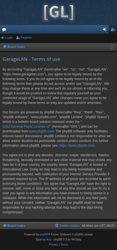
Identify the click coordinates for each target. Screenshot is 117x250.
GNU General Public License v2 (26, 126)
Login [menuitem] (106, 30)
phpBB (44, 234)
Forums (5, 30)
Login (9, 37)
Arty (48, 239)
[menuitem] (67, 226)
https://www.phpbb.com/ (77, 146)
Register (26, 37)
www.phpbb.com (41, 131)
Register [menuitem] (114, 30)
